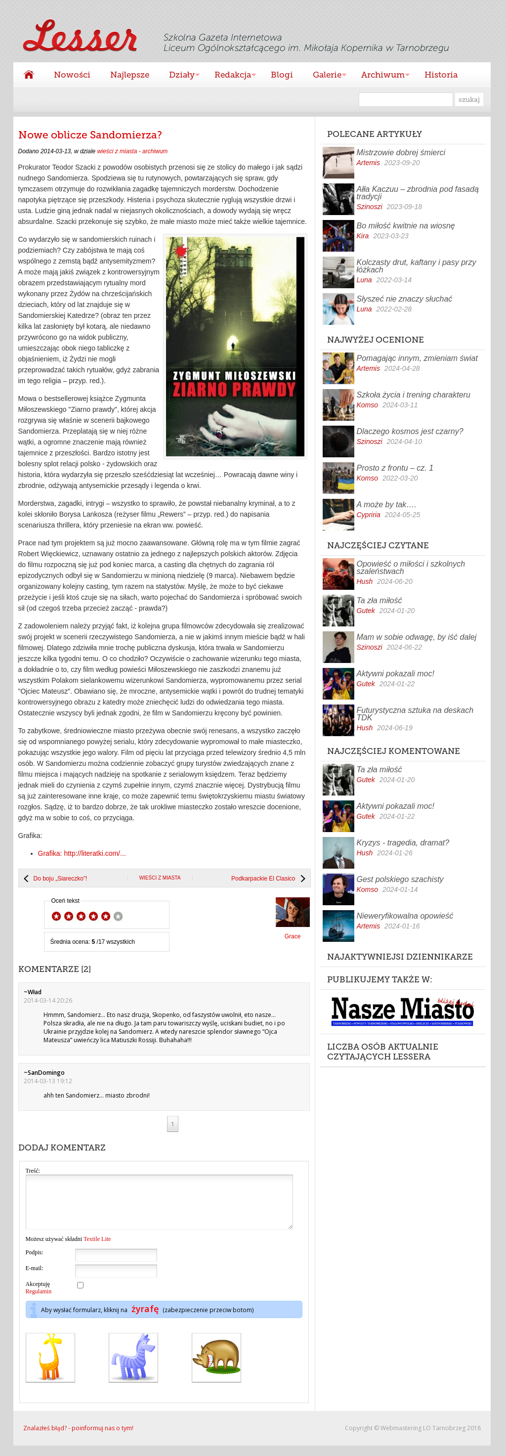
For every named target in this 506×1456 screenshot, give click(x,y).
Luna (364, 280)
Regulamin (39, 1301)
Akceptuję (39, 1298)
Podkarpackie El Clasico (263, 878)
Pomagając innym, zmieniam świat (417, 358)
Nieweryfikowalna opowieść (405, 916)
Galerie (324, 76)
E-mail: (34, 1278)
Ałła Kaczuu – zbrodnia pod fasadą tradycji (418, 193)
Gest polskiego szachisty (400, 879)
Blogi (282, 75)
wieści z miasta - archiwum (132, 151)
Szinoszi (369, 207)
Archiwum (380, 76)
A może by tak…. (387, 504)
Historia (441, 75)
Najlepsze (129, 75)
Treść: (33, 1170)
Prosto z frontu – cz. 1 (395, 468)
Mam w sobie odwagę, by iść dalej (417, 637)
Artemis (368, 163)
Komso (368, 405)
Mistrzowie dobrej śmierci (401, 152)
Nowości (72, 75)
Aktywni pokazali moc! (395, 673)
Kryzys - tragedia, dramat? (403, 842)
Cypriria (368, 515)
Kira (363, 236)
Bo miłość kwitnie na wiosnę (406, 225)
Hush (365, 581)
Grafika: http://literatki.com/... (82, 853)
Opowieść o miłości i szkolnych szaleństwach (411, 567)
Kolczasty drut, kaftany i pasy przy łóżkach (416, 266)
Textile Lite (97, 1249)
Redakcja (230, 76)
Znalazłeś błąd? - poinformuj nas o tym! (78, 1438)
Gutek (366, 611)
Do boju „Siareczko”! (60, 878)
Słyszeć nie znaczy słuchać (405, 299)
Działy (179, 76)
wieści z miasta (160, 878)
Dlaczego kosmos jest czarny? (410, 431)
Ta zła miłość (379, 600)
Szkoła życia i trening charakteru (413, 395)
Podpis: (34, 1262)
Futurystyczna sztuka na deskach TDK (415, 714)
